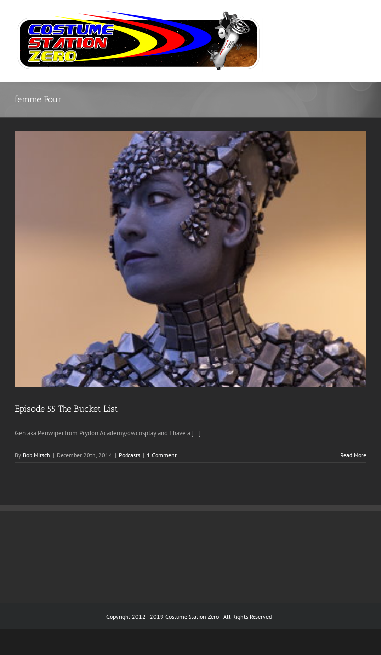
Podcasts (129, 455)
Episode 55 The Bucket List (66, 408)
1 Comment (162, 455)
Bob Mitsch (36, 455)
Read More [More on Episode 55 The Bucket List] (353, 455)
